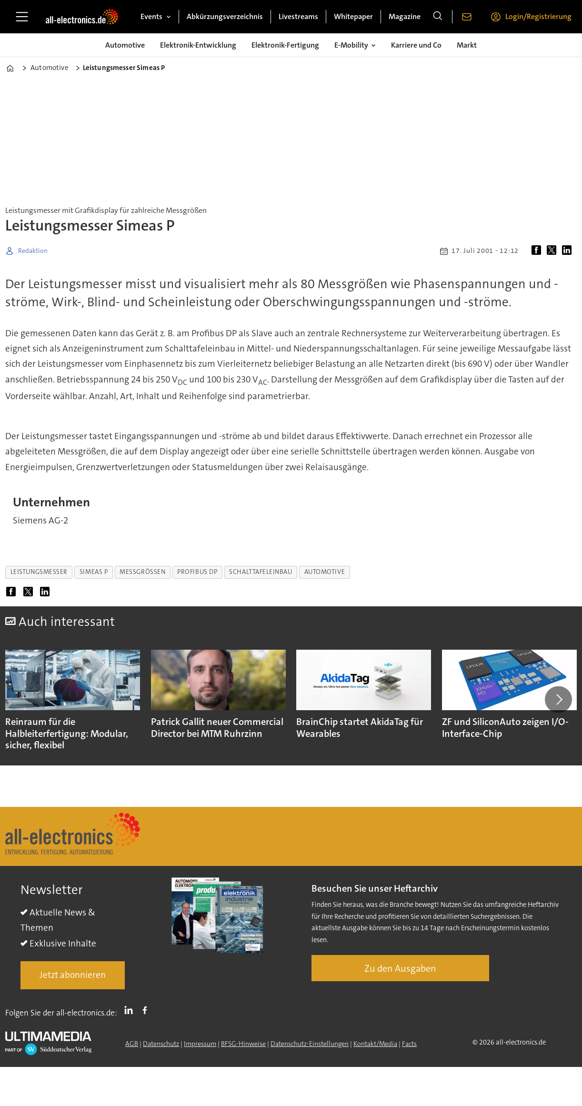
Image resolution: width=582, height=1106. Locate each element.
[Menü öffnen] (22, 16)
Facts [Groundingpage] (409, 1043)
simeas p (94, 572)
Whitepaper (353, 16)
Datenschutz (161, 1043)
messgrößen (142, 572)
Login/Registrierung (538, 16)
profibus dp (197, 572)
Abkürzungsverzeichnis (225, 16)
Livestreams (298, 16)
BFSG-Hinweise (243, 1043)
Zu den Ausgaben (400, 968)
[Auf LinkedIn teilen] (569, 251)
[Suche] (437, 16)
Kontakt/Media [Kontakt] (375, 1043)
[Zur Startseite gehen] (82, 17)
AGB (131, 1043)
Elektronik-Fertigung (285, 45)
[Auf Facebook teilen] (538, 251)
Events (151, 16)
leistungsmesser (39, 572)
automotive (324, 572)
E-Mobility (351, 45)
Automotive (125, 45)
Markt (467, 45)
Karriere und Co (416, 45)
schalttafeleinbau (260, 572)
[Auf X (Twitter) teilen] (553, 251)
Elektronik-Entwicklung (198, 45)
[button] (558, 699)
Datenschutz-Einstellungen (310, 1043)
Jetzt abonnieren (73, 975)
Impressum (200, 1043)
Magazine (405, 16)
